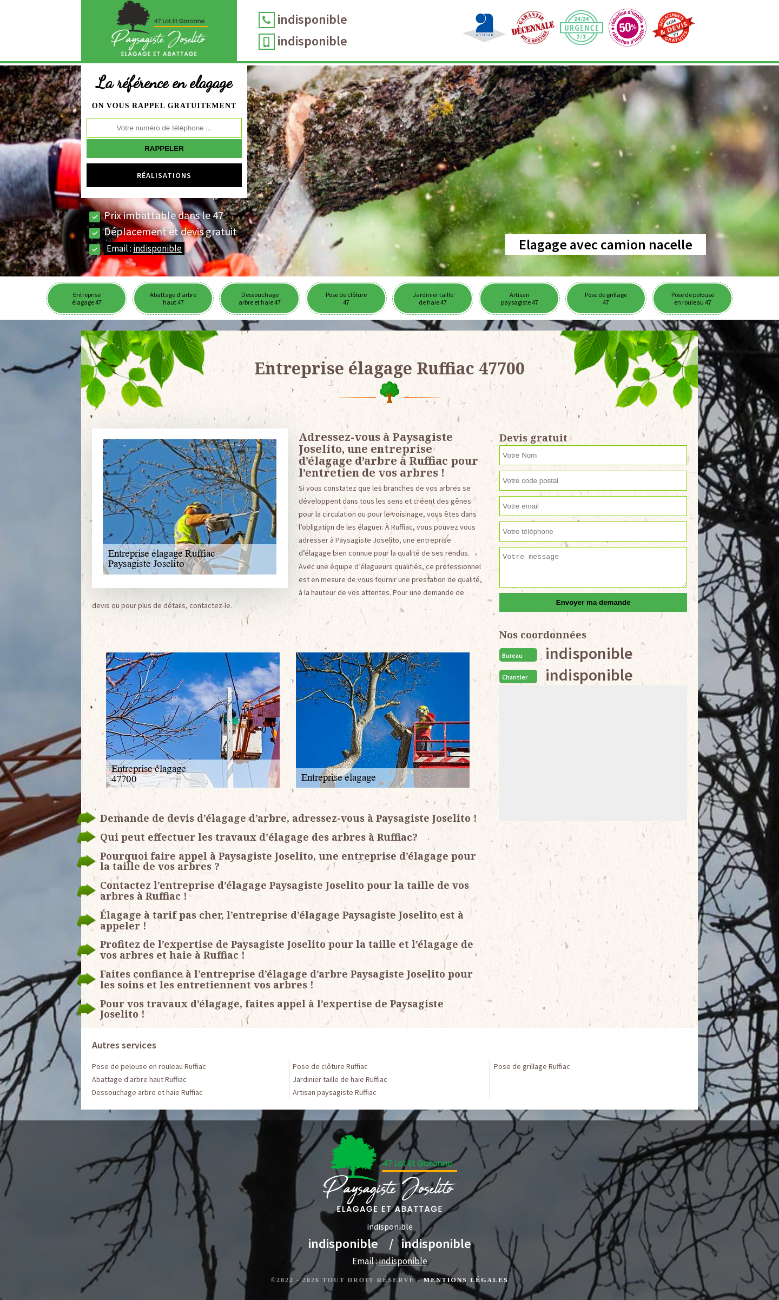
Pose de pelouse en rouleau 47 (692, 298)
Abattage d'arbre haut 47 (173, 298)
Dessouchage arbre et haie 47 (260, 298)
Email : (144, 248)
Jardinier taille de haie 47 (433, 298)
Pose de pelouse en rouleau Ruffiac (149, 1066)
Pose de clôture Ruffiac (330, 1066)
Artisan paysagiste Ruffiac (335, 1092)
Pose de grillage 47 (606, 298)
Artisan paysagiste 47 (519, 298)
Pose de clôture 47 (346, 298)
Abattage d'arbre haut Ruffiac (139, 1079)
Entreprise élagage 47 (87, 298)
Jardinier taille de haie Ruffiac (340, 1079)
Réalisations (164, 175)
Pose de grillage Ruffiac (532, 1066)
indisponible (323, 19)
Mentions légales (466, 1280)
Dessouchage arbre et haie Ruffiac (147, 1092)
